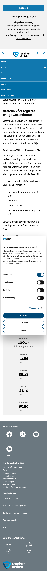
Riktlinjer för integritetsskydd (15, 487)
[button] (3, 54)
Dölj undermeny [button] (44, 73)
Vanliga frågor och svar (13, 467)
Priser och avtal (9, 473)
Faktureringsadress (11, 520)
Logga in (23, 8)
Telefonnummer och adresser (15, 513)
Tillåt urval (23, 323)
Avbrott (6, 470)
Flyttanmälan (6, 90)
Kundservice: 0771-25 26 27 (14, 506)
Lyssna (3, 84)
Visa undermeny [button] (44, 62)
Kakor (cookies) (9, 484)
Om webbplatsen (10, 482)
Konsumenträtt (9, 479)
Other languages (7, 95)
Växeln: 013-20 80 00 (11, 499)
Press (5, 527)
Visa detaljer (34, 308)
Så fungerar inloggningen (23, 16)
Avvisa (23, 330)
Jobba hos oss (9, 476)
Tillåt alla (23, 316)
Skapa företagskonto (13, 35)
